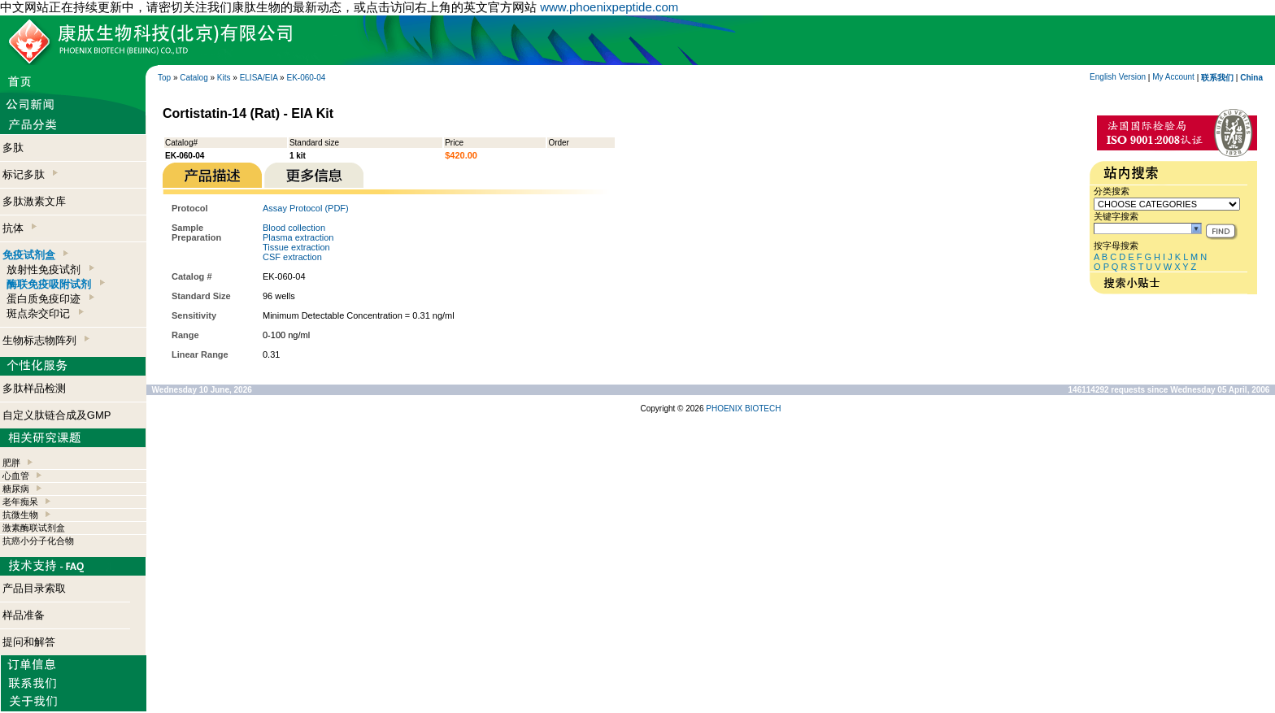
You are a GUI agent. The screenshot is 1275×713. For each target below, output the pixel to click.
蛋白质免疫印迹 (50, 299)
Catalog (193, 77)
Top (164, 77)
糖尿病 (15, 488)
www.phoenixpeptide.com (609, 7)
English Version (1118, 76)
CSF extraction (292, 257)
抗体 (19, 228)
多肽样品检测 (34, 388)
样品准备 (23, 615)
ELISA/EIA (259, 77)
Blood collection (294, 228)
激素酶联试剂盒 (33, 528)
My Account (1173, 76)
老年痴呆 (20, 501)
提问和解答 (28, 642)
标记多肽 (30, 174)
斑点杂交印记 (45, 313)
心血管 (15, 475)
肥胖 (11, 462)
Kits (224, 77)
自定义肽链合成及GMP (56, 415)
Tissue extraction (296, 247)
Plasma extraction (298, 237)
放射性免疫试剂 (50, 269)
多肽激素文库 (34, 201)
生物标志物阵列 (45, 340)
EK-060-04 (305, 77)
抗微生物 (20, 515)
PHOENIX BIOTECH (743, 408)
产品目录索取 (34, 588)
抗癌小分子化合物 (38, 541)
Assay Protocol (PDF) (306, 208)
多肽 (13, 147)
